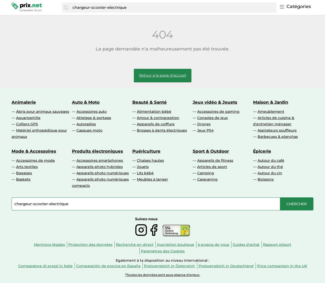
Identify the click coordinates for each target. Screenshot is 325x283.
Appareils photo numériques (102, 173)
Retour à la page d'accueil (162, 75)
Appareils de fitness (215, 160)
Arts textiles (27, 166)
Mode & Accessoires (34, 151)
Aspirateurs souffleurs (277, 130)
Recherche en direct (134, 244)
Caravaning (207, 179)
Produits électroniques (97, 151)
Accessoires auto (91, 111)
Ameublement (271, 111)
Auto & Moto (86, 102)
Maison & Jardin (270, 102)
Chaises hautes (150, 160)
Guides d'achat (246, 244)
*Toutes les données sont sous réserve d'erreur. (162, 275)
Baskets (23, 179)
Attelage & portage (93, 118)
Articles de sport (212, 166)
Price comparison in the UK (282, 266)
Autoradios (86, 124)
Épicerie (262, 151)
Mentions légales (49, 244)
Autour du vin (270, 173)
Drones (204, 124)
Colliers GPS (27, 124)
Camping (205, 173)
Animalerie (24, 102)
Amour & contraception (158, 118)
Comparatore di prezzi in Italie (45, 266)
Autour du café (271, 160)
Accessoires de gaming (218, 111)
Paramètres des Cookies (163, 251)
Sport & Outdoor (211, 151)
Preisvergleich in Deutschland (226, 266)
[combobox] (173, 8)
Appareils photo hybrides (99, 166)
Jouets (143, 166)
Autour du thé (270, 166)
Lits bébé (145, 173)
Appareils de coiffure (156, 124)
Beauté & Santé (149, 102)
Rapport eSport (277, 244)
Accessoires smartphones (99, 160)
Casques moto (89, 130)
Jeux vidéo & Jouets (215, 102)
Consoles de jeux (212, 118)
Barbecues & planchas (278, 136)
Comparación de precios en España (108, 266)
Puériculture (146, 151)
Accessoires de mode (35, 160)
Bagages (24, 173)
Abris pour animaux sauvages (42, 111)
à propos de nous (213, 244)
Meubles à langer (152, 179)
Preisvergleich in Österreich (169, 266)
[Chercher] (66, 8)
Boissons (266, 179)
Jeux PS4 (205, 130)
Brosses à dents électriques (162, 130)
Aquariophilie (28, 118)
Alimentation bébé (154, 111)
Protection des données (90, 244)
